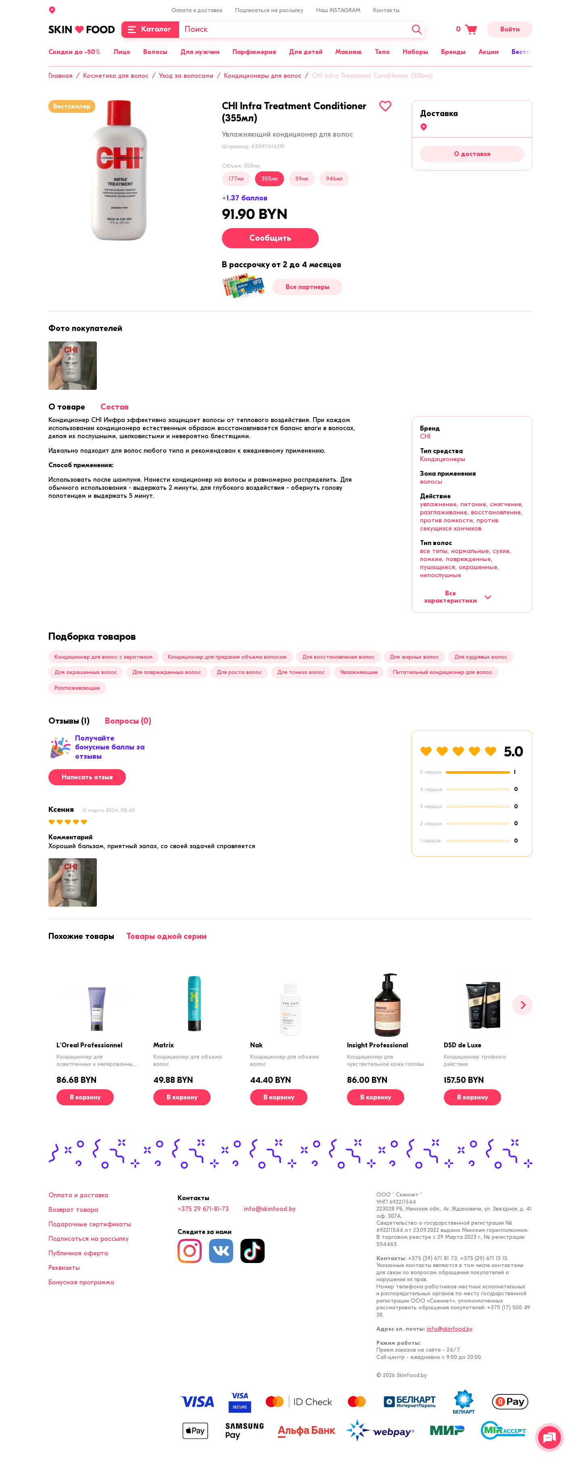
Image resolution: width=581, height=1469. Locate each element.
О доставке (472, 154)
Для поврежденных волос (166, 672)
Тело (382, 52)
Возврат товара (73, 1209)
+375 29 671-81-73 (203, 1209)
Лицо (121, 52)
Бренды (453, 52)
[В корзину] (85, 1097)
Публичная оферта (78, 1253)
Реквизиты (64, 1267)
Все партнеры (308, 287)
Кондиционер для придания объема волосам (227, 656)
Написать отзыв (87, 777)
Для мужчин (199, 52)
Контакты (386, 10)
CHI (425, 436)
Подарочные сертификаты (89, 1224)
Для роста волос (239, 672)
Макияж (348, 52)
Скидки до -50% (74, 52)
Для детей (305, 52)
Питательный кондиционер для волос (442, 672)
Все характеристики (457, 597)
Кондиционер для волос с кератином (103, 656)
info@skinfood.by (270, 1209)
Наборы (415, 52)
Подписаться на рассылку (269, 10)
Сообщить (270, 238)
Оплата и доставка (196, 10)
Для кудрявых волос (480, 656)
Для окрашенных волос (85, 672)
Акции (489, 52)
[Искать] (417, 29)
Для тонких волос (301, 672)
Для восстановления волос (338, 656)
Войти (510, 29)
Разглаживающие (77, 688)
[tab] (66, 407)
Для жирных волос (414, 656)
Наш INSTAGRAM (338, 10)
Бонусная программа (81, 1282)
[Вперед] (522, 1005)
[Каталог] (150, 29)
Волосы (155, 52)
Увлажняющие (359, 672)
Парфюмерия (254, 52)
